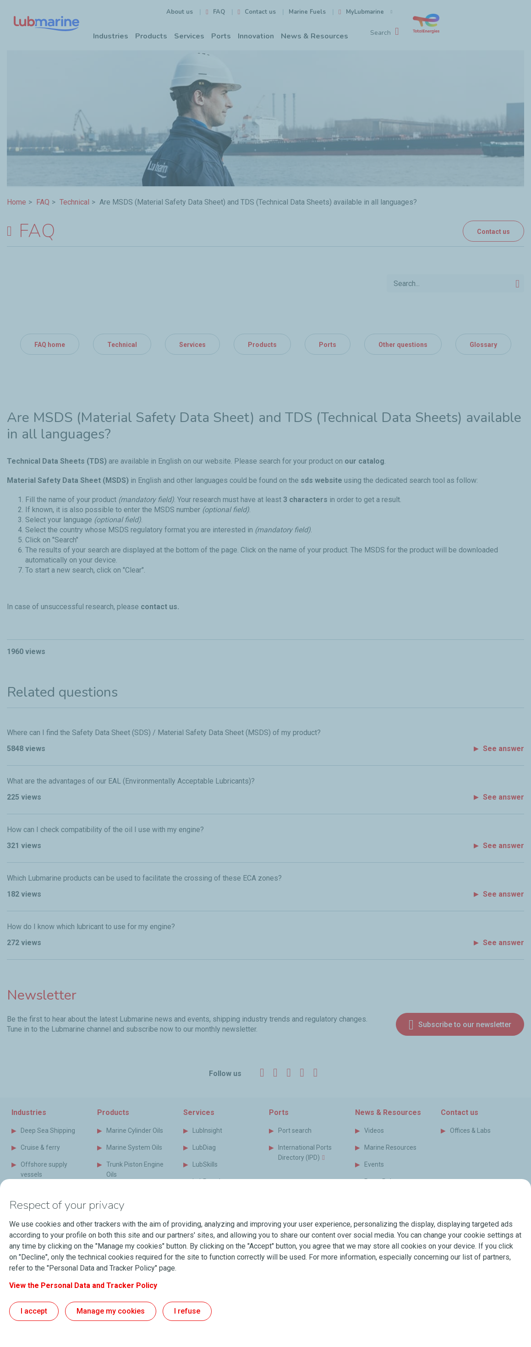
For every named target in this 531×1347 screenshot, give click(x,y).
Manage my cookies (111, 1311)
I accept (34, 1311)
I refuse (187, 1311)
